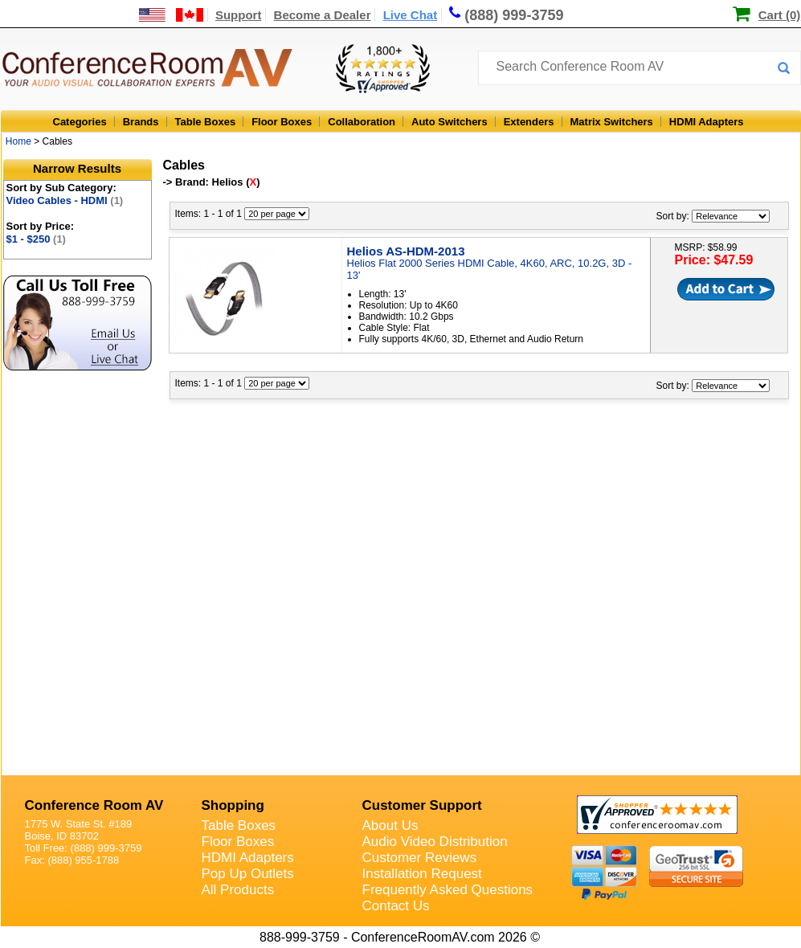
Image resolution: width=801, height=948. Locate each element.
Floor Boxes (281, 122)
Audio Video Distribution (435, 841)
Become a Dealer (322, 15)
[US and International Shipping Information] (171, 15)
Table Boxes (205, 122)
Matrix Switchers (611, 122)
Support (238, 15)
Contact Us (396, 905)
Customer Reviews (419, 857)
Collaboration (361, 122)
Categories (80, 122)
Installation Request (422, 873)
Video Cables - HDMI (65, 200)
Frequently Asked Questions (447, 889)
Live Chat (410, 15)
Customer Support (422, 805)
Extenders (529, 122)
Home (18, 141)
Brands (141, 122)
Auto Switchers (449, 122)
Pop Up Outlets (248, 873)
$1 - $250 (36, 239)
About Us (390, 825)
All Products (238, 889)
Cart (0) (779, 15)
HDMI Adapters (706, 122)
